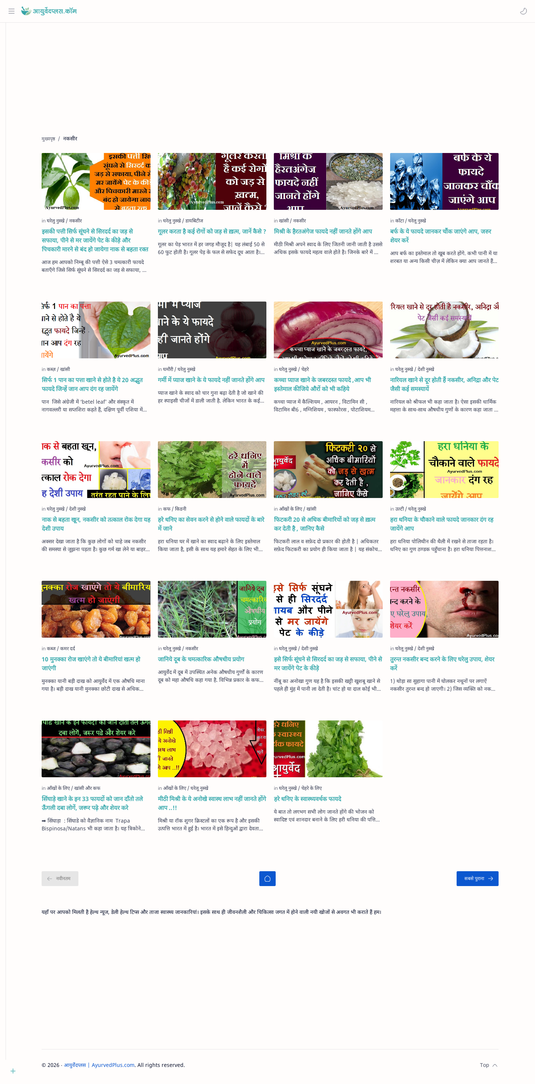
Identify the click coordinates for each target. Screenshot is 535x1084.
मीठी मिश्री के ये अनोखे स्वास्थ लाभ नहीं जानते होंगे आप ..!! (223, 806)
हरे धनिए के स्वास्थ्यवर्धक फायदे (319, 802)
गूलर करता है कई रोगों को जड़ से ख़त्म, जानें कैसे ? (223, 234)
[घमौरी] (181, 372)
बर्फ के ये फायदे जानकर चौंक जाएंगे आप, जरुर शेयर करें (451, 238)
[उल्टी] (412, 511)
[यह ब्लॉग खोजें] (154, 11)
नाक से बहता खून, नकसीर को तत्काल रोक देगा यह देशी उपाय (107, 527)
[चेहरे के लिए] (323, 791)
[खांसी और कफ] (99, 791)
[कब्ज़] (64, 372)
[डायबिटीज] (205, 223)
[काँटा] (412, 223)
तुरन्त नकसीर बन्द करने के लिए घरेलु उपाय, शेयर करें (453, 666)
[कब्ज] (64, 651)
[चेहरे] (316, 372)
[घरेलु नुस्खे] (69, 223)
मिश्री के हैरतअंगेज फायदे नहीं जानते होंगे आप (334, 234)
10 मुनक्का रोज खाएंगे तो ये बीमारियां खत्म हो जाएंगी (102, 666)
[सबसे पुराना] (489, 881)
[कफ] (179, 511)
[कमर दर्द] (79, 651)
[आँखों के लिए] (304, 511)
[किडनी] (191, 511)
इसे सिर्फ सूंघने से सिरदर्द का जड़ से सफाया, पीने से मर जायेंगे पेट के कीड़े (339, 666)
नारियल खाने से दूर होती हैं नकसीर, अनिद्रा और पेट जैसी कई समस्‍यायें (455, 387)
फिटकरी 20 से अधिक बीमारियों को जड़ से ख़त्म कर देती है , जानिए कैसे (336, 527)
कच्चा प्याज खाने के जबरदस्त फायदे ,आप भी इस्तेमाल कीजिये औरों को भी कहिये (333, 387)
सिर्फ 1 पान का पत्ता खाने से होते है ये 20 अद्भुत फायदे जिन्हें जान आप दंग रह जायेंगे (103, 387)
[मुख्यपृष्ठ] (279, 881)
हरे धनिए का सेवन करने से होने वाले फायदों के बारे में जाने (222, 527)
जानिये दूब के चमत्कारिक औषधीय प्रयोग (212, 662)
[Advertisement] (276, 86)
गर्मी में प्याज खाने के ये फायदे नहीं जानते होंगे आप (222, 383)
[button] (522, 11)
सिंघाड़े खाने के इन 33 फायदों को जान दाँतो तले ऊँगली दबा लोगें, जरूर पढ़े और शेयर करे (103, 806)
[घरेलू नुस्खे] (428, 223)
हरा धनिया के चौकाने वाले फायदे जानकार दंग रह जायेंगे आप (453, 527)
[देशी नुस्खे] (437, 372)
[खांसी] (297, 223)
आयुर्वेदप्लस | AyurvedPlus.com (110, 1067)
